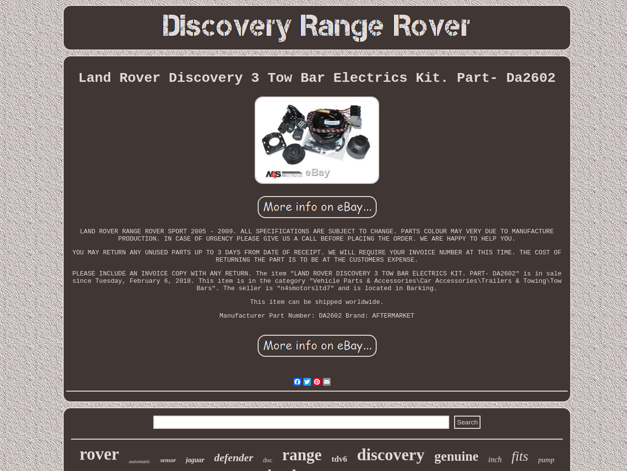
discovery (391, 455)
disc (267, 460)
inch (495, 459)
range (302, 455)
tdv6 (339, 459)
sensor (168, 460)
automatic (139, 461)
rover (99, 454)
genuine (456, 456)
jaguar (195, 460)
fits (519, 456)
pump (546, 460)
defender (233, 457)
